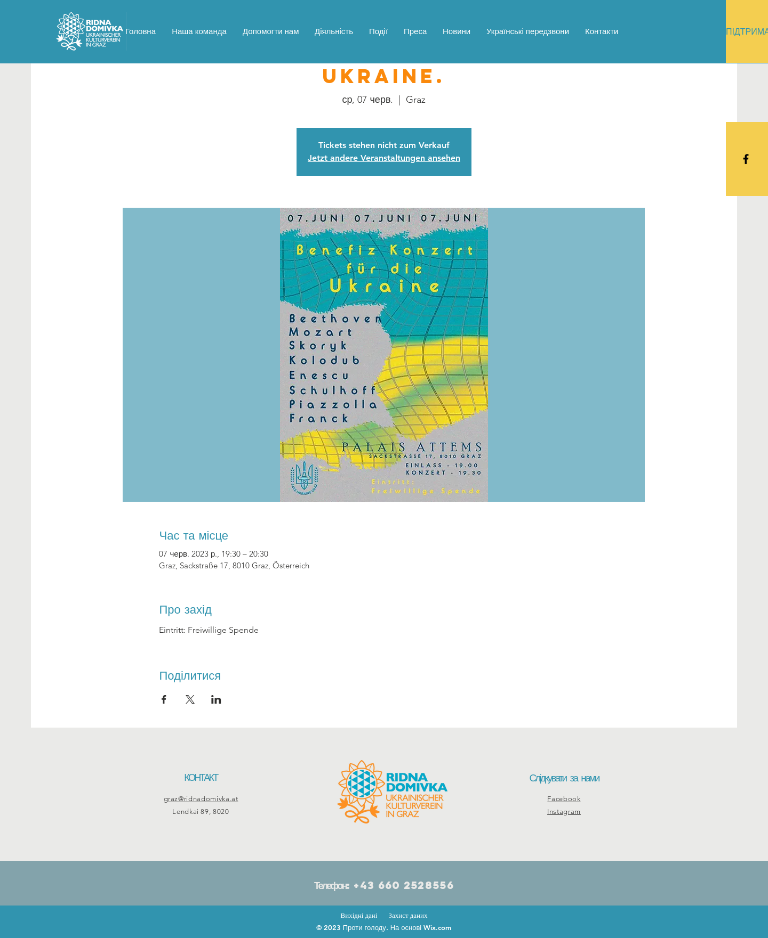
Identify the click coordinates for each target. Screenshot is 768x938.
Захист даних (407, 915)
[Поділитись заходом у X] (190, 699)
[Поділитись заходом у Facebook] (164, 699)
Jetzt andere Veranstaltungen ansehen (384, 158)
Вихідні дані (359, 915)
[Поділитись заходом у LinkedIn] (216, 699)
